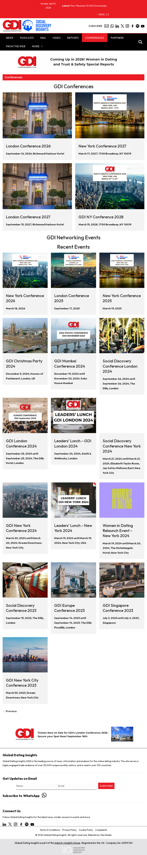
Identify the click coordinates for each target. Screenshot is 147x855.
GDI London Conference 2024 (21, 443)
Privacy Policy (69, 829)
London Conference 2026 (28, 146)
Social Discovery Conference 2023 (21, 608)
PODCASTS (27, 37)
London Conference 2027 (28, 216)
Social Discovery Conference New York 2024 (122, 445)
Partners (117, 37)
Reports (73, 37)
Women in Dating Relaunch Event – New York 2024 (118, 530)
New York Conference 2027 (102, 146)
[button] (41, 46)
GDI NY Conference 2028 (101, 216)
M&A (43, 37)
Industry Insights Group (67, 843)
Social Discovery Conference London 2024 (120, 366)
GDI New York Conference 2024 (21, 528)
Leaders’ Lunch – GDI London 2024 (72, 443)
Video (56, 37)
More (35, 46)
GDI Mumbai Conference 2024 (69, 363)
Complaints (101, 829)
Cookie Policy (86, 829)
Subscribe (95, 26)
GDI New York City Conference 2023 (22, 683)
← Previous (10, 711)
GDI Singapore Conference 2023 (118, 608)
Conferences (94, 37)
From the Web (15, 46)
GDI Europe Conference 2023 (69, 608)
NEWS (9, 37)
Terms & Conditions (50, 829)
